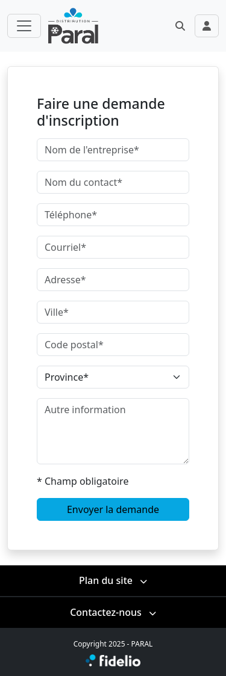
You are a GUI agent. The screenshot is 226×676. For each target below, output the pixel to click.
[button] (180, 26)
